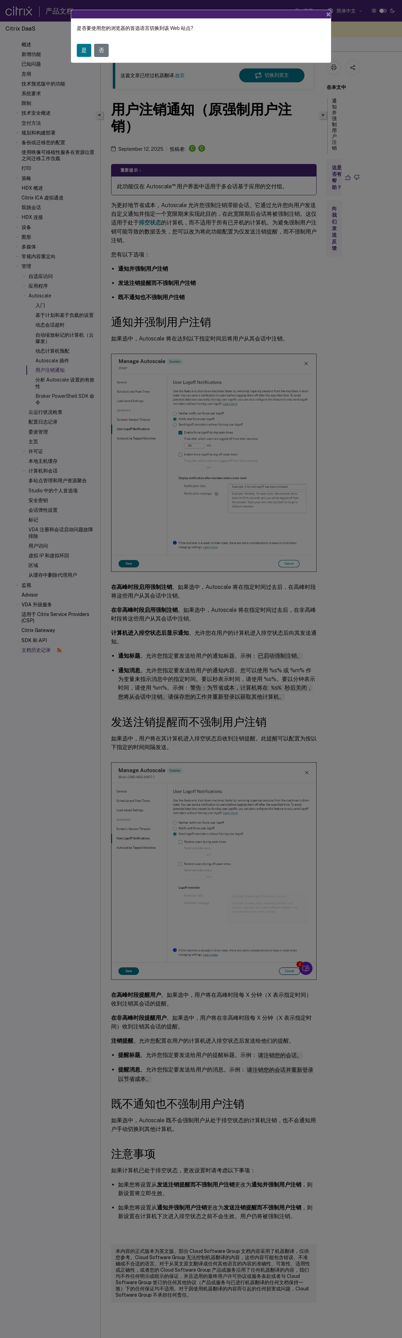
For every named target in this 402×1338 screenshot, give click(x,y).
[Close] (328, 14)
